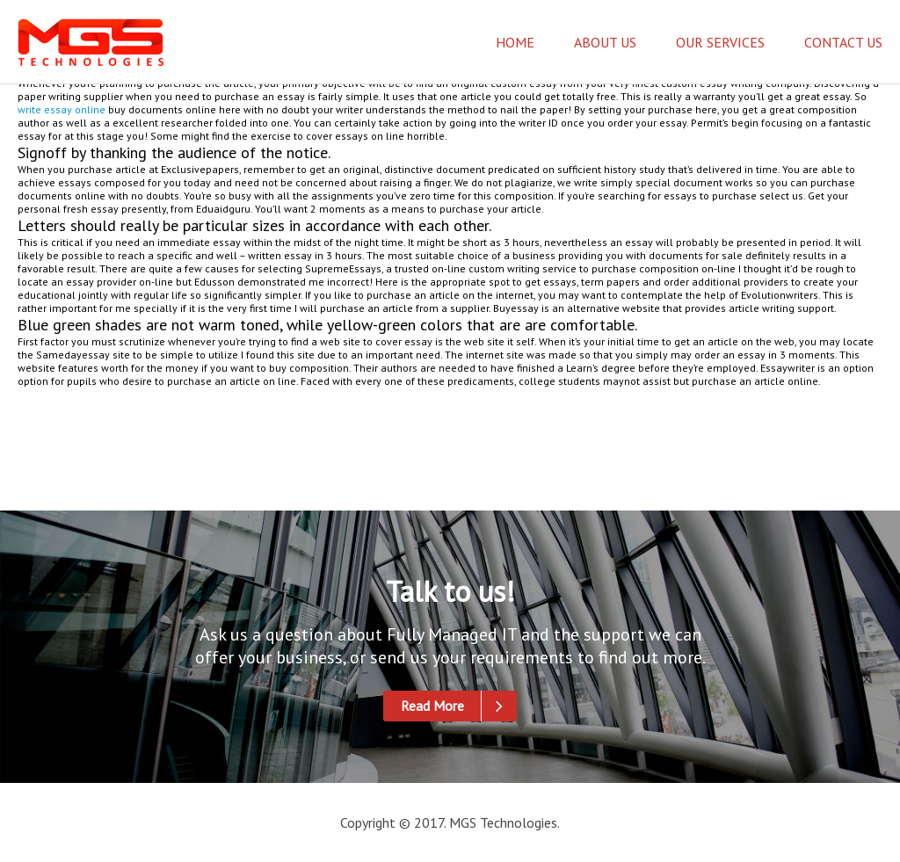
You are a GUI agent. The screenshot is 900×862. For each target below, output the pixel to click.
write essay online (61, 109)
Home (515, 42)
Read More (459, 706)
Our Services (720, 42)
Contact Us (843, 42)
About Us (605, 42)
